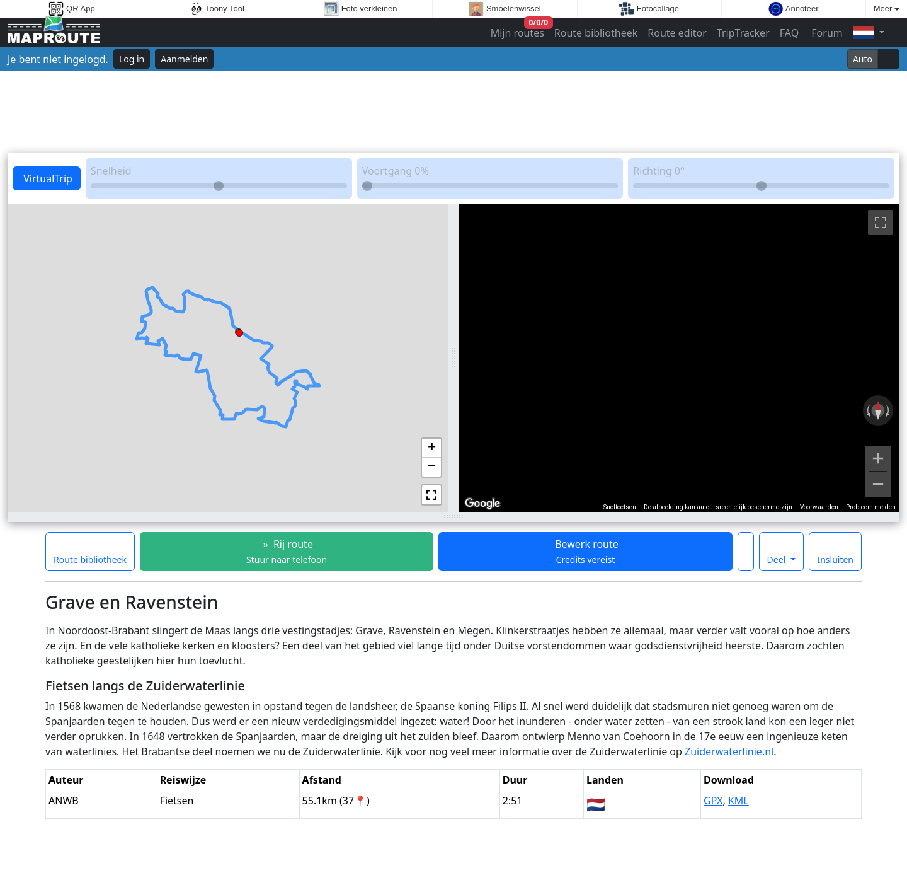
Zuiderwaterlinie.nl (729, 751)
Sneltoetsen (619, 507)
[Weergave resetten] (878, 410)
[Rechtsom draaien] (888, 410)
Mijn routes (518, 30)
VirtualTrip (46, 178)
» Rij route (286, 551)
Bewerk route (585, 551)
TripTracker (743, 33)
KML (738, 801)
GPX (713, 801)
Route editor (677, 33)
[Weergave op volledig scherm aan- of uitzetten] (880, 222)
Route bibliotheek (595, 33)
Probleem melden (871, 507)
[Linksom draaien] (867, 410)
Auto (862, 59)
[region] (679, 358)
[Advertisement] (453, 112)
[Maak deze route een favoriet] (746, 551)
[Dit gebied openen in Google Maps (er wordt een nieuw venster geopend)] (482, 503)
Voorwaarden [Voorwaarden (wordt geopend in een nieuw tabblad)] (819, 507)
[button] (239, 331)
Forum (826, 33)
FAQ (789, 33)
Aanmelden (184, 59)
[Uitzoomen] (878, 484)
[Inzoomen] (878, 458)
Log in (131, 59)
